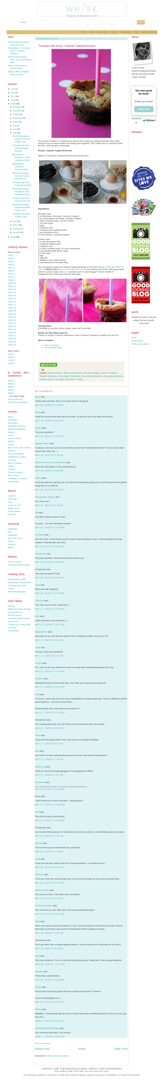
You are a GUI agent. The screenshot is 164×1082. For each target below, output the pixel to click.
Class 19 (12, 311)
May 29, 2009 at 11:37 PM (50, 964)
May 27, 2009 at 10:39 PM (50, 804)
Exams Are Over (15, 399)
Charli (37, 735)
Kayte (37, 859)
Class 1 (11, 255)
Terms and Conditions (140, 344)
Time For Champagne (18, 402)
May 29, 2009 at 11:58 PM (50, 980)
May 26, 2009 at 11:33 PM (50, 593)
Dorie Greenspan (68, 269)
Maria (37, 397)
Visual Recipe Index (53, 347)
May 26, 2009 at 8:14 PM (49, 455)
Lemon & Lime (14, 505)
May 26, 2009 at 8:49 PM (49, 505)
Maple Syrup (13, 508)
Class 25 (12, 329)
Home (83, 32)
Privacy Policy (137, 341)
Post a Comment (42, 1043)
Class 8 (11, 277)
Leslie (37, 647)
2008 (13, 237)
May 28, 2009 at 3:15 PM (49, 851)
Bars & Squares (15, 463)
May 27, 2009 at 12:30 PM (50, 687)
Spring (11, 541)
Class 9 (11, 280)
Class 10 (12, 283)
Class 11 (12, 286)
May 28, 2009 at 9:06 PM (49, 867)
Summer (12, 544)
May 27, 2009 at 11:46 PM (50, 820)
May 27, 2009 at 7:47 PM (49, 775)
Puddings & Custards (17, 478)
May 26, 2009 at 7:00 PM (49, 436)
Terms (136, 32)
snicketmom (40, 554)
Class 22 (12, 320)
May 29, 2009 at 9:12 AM (49, 898)
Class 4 (11, 264)
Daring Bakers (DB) (17, 579)
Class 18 (12, 308)
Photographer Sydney (45, 497)
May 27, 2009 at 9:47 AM (49, 656)
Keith (37, 956)
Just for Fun (13, 621)
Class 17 (12, 305)
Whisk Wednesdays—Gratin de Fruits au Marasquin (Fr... (21, 176)
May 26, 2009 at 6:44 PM (49, 420)
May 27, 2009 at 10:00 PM (50, 789)
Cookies (11, 469)
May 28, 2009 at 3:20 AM (49, 836)
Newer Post (42, 1048)
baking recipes (55, 373)
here (81, 269)
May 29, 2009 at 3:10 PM (49, 948)
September (17, 118)
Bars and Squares (73, 373)
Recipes (114, 32)
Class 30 (12, 345)
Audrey (38, 428)
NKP (37, 812)
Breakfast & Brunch (17, 426)
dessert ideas (46, 379)
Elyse (37, 921)
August (16, 122)
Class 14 (12, 295)
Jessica (38, 663)
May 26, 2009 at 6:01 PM (49, 405)
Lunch (10, 435)
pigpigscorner (41, 632)
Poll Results (13, 631)
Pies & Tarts (13, 475)
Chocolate (12, 499)
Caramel (12, 496)
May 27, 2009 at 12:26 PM (50, 671)
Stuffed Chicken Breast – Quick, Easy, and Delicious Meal (20, 60)
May (15, 133)
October (16, 114)
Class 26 (12, 332)
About (91, 32)
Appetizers (13, 420)
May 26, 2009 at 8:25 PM (49, 471)
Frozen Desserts (15, 472)
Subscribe (144, 109)
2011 (13, 96)
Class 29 (12, 342)
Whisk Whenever (149, 32)
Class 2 (11, 258)
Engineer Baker (42, 443)
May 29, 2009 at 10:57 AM (49, 914)
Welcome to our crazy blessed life (50, 462)
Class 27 (12, 335)
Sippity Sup (40, 767)
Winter (11, 547)
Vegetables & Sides (17, 457)
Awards (11, 606)
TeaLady (39, 971)
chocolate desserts (113, 376)
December (17, 107)
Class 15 (12, 298)
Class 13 (12, 292)
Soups (11, 444)
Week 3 (11, 387)
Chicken (11, 451)
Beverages (13, 423)
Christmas (12, 529)
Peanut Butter (14, 511)
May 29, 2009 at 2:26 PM (49, 933)
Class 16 (12, 301)
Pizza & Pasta (14, 438)
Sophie (38, 1009)
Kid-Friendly (13, 481)
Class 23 (12, 323)
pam (37, 751)
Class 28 (12, 338)
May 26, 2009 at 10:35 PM (50, 562)
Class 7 (11, 274)
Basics (11, 417)
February (17, 229)
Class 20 (12, 314)
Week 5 (11, 393)
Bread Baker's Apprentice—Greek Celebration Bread (21, 157)
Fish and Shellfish (16, 454)
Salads (11, 441)
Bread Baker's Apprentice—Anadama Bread (20, 167)
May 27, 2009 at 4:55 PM (49, 728)
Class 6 (11, 271)
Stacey (38, 987)
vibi (36, 512)
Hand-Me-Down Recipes (19, 565)
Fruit (10, 502)
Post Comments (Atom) (58, 1056)
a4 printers (40, 782)
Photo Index (102, 32)
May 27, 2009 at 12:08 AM (49, 609)
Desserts (12, 460)
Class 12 (12, 289)
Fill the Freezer (15, 562)
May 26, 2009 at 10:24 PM (50, 546)
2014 (13, 89)
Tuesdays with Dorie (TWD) (68, 379)
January (16, 232)
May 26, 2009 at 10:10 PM (50, 527)
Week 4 (11, 390)
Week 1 (11, 381)
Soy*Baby (39, 535)
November (17, 111)
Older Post (121, 1048)
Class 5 (11, 267)
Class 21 (12, 317)
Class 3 (11, 261)
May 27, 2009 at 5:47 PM (49, 744)
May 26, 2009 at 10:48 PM (50, 577)
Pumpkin (12, 514)
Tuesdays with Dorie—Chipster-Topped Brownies (21, 148)
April (15, 221)
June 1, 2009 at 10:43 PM (50, 1036)
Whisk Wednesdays (17, 592)
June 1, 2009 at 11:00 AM (49, 1021)
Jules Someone (42, 890)
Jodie (37, 585)
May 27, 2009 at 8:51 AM (49, 640)
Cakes (11, 466)
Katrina (38, 478)
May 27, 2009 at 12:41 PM (50, 712)
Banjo (37, 412)
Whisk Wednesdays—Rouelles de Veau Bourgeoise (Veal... (21, 192)
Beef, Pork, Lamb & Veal (19, 447)
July (15, 125)
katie (37, 694)
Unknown (39, 600)
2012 (13, 93)
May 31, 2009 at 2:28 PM (49, 1002)
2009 (13, 104)
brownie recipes (92, 373)
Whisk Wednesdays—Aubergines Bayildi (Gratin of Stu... (21, 207)
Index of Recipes (51, 345)
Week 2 (11, 384)
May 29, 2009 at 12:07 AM (49, 883)
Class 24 (12, 326)
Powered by (144, 120)
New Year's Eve (15, 538)
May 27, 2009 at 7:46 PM (49, 759)
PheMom (39, 678)
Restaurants (125, 32)
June (15, 129)
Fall (9, 532)
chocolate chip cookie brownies (86, 376)
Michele (38, 843)
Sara (37, 616)
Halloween (12, 535)
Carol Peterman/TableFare (47, 1028)
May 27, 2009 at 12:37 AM (49, 624)
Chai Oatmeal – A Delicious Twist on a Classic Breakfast (19, 51)
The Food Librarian (43, 905)
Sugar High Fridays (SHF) (19, 582)
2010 (13, 100)
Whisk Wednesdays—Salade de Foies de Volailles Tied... (21, 139)
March (16, 225)
